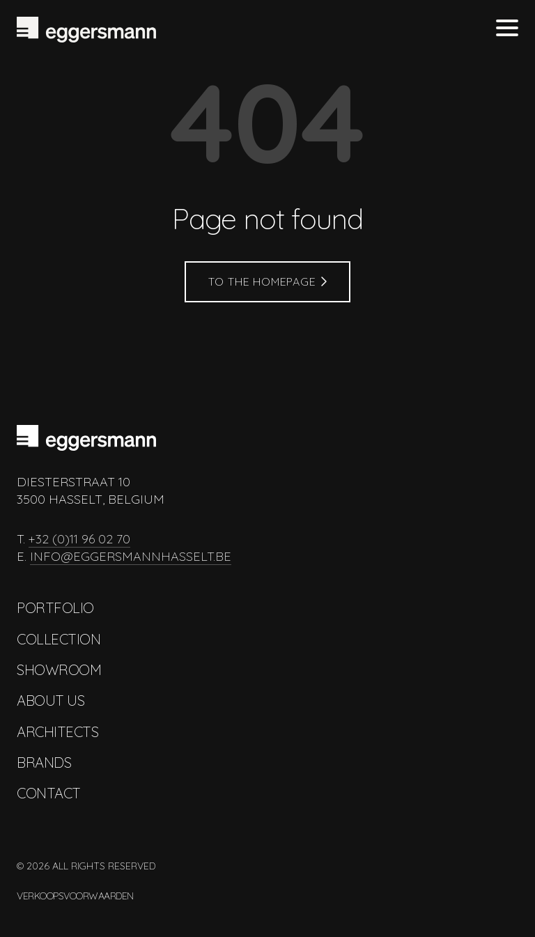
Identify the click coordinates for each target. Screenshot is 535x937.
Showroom (59, 670)
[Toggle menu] (507, 29)
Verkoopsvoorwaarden (75, 896)
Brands (44, 762)
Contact (49, 793)
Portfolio (55, 608)
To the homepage (267, 281)
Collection (58, 639)
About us (50, 700)
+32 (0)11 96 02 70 (79, 539)
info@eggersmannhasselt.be (130, 556)
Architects (57, 732)
